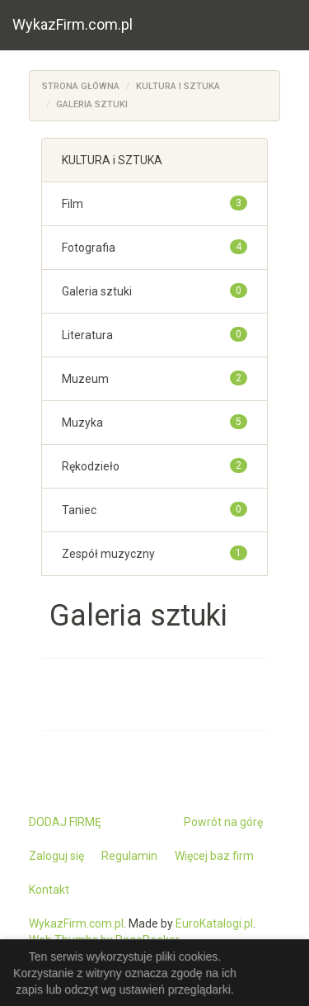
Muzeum (85, 378)
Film (72, 203)
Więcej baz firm (214, 855)
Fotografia (88, 247)
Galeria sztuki (92, 104)
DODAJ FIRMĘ (65, 822)
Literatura (87, 335)
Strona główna (80, 86)
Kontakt (49, 889)
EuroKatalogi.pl (214, 923)
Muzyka (82, 422)
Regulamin (129, 855)
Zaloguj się (56, 855)
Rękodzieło (90, 466)
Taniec (79, 510)
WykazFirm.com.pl (72, 24)
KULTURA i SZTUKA (178, 86)
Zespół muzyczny (108, 553)
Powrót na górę (223, 822)
